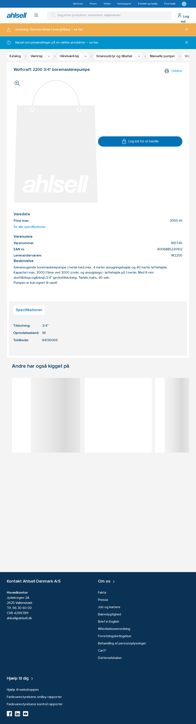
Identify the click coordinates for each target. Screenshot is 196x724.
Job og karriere (109, 607)
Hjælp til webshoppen (23, 689)
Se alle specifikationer (30, 227)
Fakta (102, 592)
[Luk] (185, 29)
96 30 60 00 (22, 608)
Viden (107, 4)
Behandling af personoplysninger (122, 643)
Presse (103, 600)
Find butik (170, 4)
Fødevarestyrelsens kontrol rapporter (35, 704)
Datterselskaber (110, 658)
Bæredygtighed (109, 614)
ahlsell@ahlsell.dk (19, 618)
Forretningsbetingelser (114, 636)
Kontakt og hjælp (147, 4)
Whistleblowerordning (114, 629)
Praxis (93, 4)
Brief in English (108, 621)
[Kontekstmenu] (184, 4)
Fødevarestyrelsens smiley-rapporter (34, 697)
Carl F (102, 650)
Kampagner (124, 4)
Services (78, 4)
